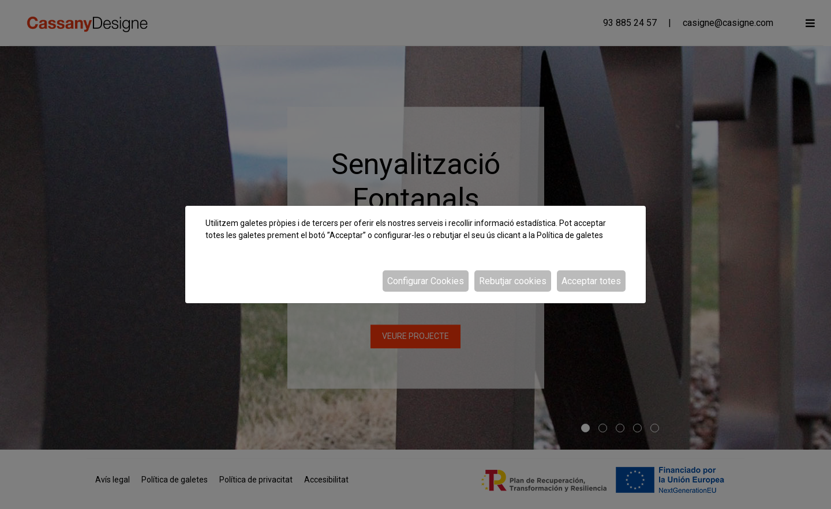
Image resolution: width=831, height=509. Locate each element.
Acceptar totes (591, 281)
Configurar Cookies (425, 281)
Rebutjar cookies (512, 281)
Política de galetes (570, 235)
